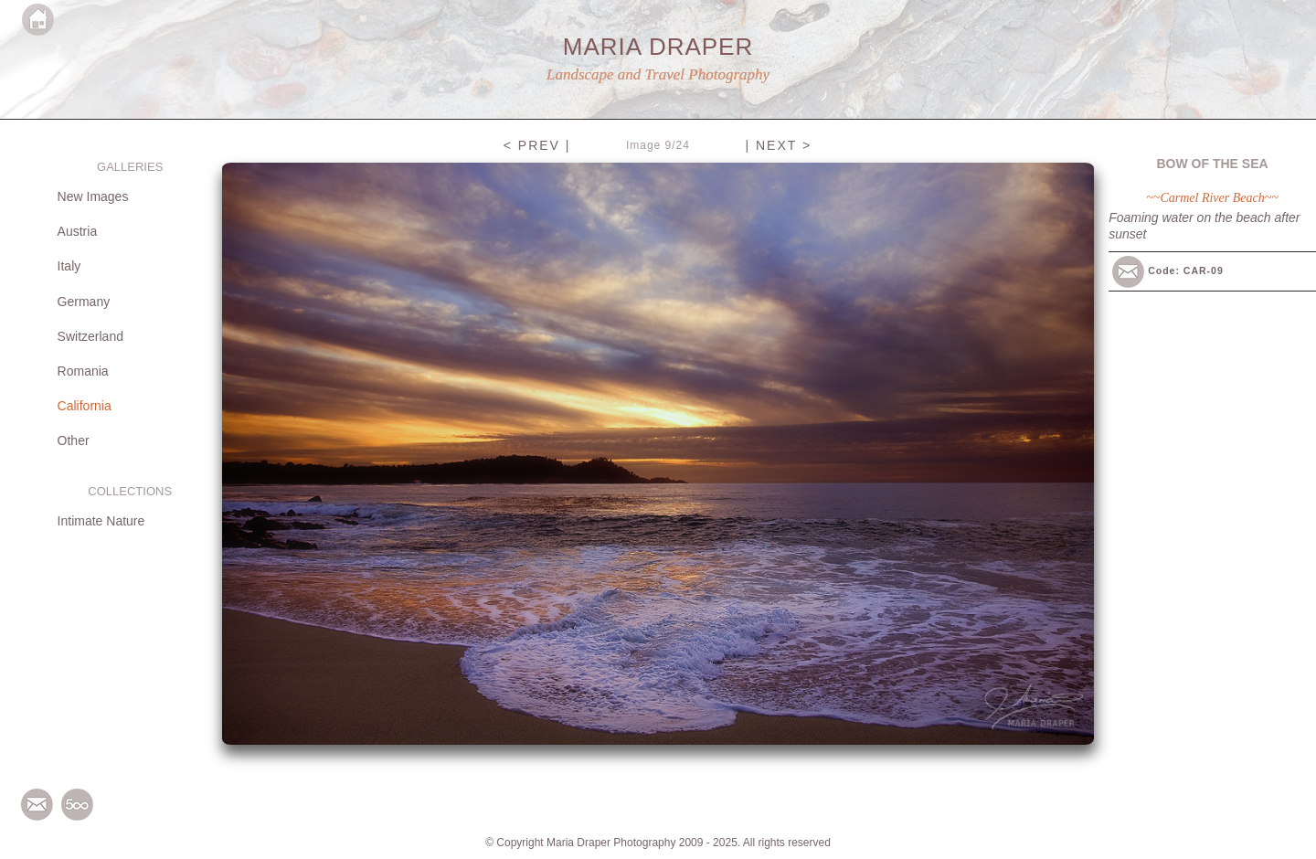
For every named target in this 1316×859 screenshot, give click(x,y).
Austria (78, 231)
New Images (93, 196)
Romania (83, 371)
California (84, 405)
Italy (69, 266)
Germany (84, 301)
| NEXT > (778, 145)
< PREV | (537, 145)
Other (74, 440)
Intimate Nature (101, 521)
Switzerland (90, 336)
